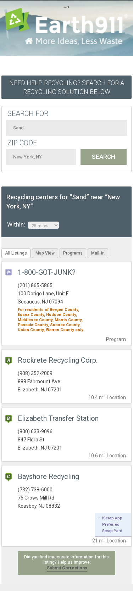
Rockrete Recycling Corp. (58, 360)
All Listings (16, 253)
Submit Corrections (67, 567)
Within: (33, 225)
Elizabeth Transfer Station (58, 418)
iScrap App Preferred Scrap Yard (112, 525)
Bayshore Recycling (48, 476)
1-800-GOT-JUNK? (47, 272)
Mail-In (98, 253)
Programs (73, 253)
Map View (45, 253)
